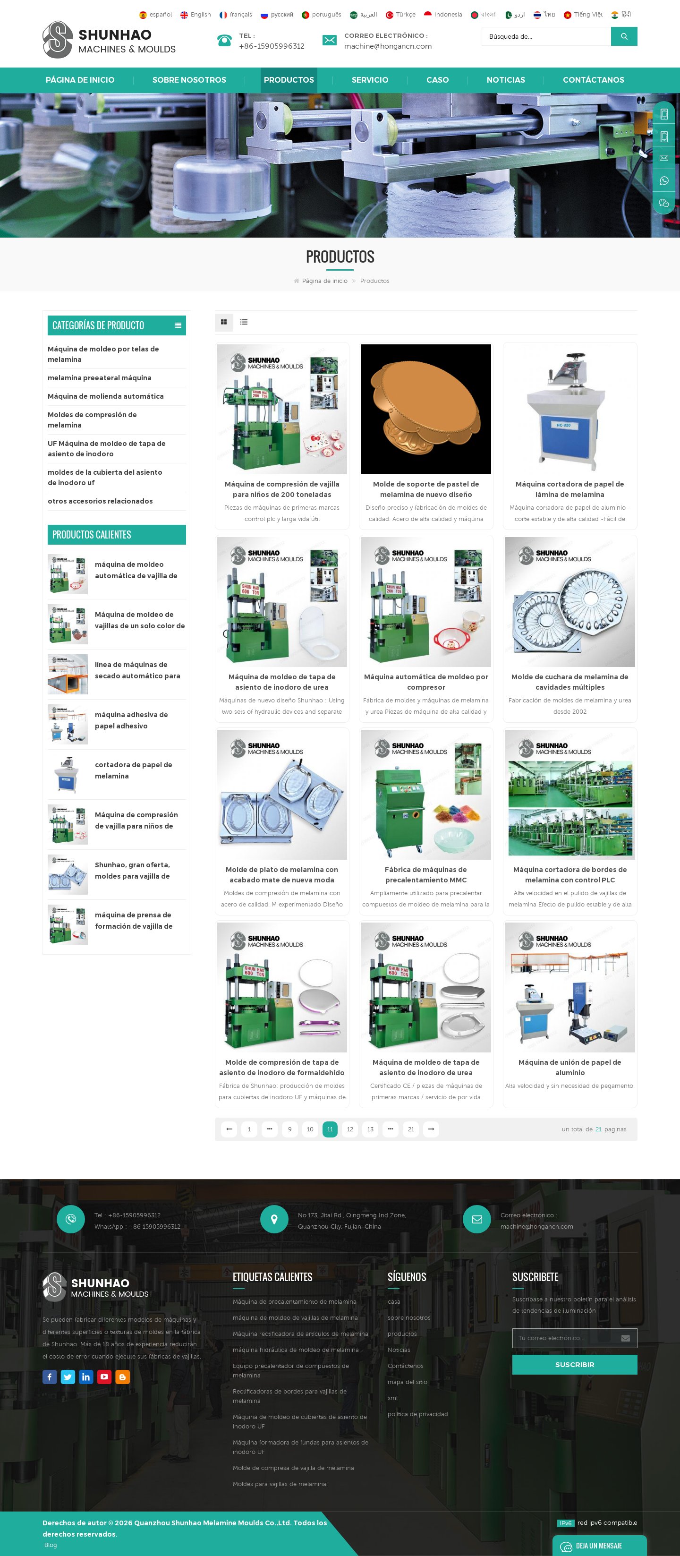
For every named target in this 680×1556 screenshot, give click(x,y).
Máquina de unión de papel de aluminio (569, 1067)
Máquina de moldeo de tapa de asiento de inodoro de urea (282, 682)
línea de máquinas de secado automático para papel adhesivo (137, 671)
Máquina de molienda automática (106, 396)
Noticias (506, 80)
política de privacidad (418, 1414)
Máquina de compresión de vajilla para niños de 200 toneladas (136, 821)
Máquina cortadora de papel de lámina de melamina (570, 489)
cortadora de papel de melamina (133, 770)
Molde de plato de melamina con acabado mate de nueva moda (282, 874)
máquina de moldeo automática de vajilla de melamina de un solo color (140, 570)
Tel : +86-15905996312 (127, 1215)
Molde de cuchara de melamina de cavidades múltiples (570, 682)
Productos (289, 80)
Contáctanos (593, 80)
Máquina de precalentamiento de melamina (295, 1301)
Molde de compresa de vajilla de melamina (293, 1467)
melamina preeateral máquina (100, 378)
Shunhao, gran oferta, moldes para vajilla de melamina (132, 871)
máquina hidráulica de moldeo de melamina (296, 1349)
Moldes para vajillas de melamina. (280, 1484)
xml (393, 1398)
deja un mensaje (588, 1545)
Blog (50, 1544)
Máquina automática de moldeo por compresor (426, 682)
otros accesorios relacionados (100, 501)
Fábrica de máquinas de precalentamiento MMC (426, 874)
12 (350, 1129)
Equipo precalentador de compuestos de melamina (291, 1370)
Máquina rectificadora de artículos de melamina (300, 1333)
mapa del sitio (407, 1381)
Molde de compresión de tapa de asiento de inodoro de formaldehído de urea (282, 1068)
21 (411, 1129)
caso (437, 80)
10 (310, 1129)
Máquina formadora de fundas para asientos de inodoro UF (300, 1447)
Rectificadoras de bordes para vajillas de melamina (290, 1396)
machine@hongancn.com (388, 46)
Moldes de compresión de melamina (92, 419)
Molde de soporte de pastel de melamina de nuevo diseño (426, 489)
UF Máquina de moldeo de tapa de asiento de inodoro (107, 448)
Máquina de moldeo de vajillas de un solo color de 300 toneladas (140, 621)
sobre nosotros (189, 80)
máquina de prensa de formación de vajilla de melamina (134, 921)
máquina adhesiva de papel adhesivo (131, 720)
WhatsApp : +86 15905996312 (137, 1226)
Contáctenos (406, 1365)
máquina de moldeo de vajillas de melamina (295, 1317)
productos (402, 1333)
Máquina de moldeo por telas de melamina (103, 354)
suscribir (575, 1364)
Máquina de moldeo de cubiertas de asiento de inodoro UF (300, 1421)
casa (394, 1301)
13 (370, 1129)
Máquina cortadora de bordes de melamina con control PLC (570, 874)
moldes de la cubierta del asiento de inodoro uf (105, 477)
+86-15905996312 (272, 46)
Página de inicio (80, 80)
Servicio (370, 80)
